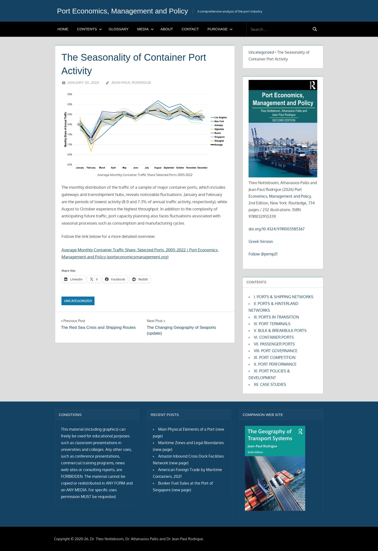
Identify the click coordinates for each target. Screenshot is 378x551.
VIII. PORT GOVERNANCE (275, 350)
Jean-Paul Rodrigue (131, 82)
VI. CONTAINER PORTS (274, 337)
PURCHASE (220, 29)
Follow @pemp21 (263, 254)
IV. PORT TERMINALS (272, 323)
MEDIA (145, 29)
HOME (63, 29)
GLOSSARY (118, 29)
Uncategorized (78, 301)
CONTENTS (89, 29)
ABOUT (167, 29)
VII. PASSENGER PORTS (274, 344)
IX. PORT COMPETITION (275, 357)
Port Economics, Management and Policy (127, 10)
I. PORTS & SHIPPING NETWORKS (283, 296)
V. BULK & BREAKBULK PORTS (280, 330)
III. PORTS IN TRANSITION (276, 317)
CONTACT (190, 29)
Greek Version (261, 241)
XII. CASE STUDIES (270, 384)
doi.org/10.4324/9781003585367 (276, 229)
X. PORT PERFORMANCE (275, 364)
